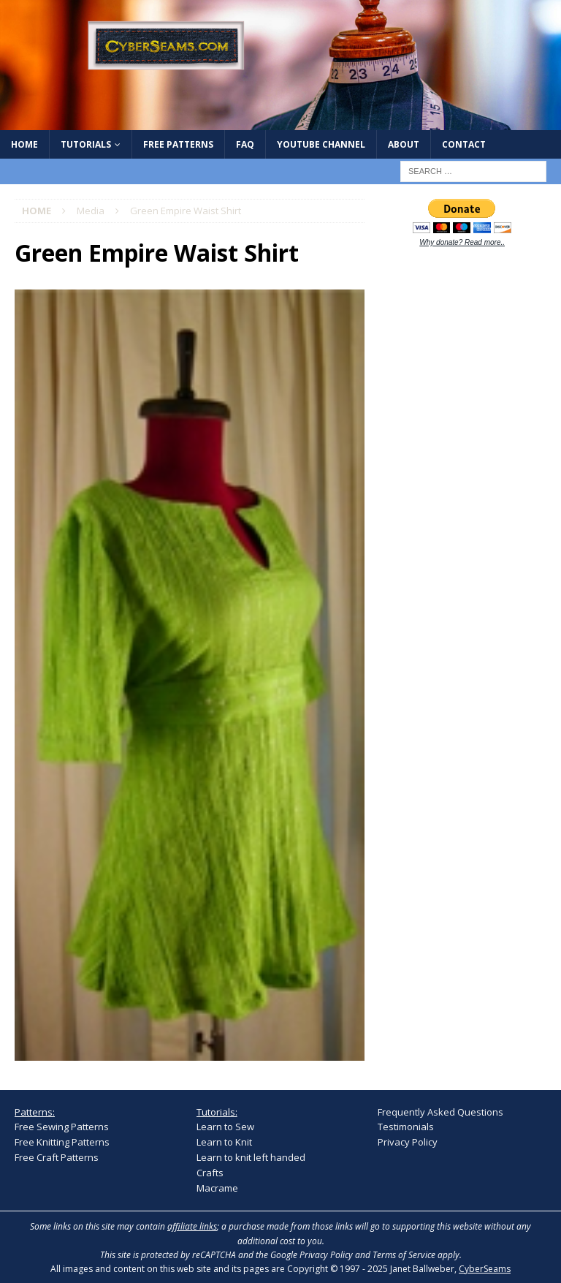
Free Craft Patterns (57, 1157)
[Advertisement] (469, 355)
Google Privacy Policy (311, 1255)
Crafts (210, 1172)
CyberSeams (485, 1269)
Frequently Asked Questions (440, 1112)
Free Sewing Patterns (62, 1126)
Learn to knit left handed (250, 1157)
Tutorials (86, 144)
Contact (464, 144)
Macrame (217, 1188)
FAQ (245, 144)
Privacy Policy (408, 1141)
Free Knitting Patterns (62, 1141)
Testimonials (406, 1126)
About (403, 144)
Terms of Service (404, 1255)
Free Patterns (178, 144)
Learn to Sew (225, 1126)
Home (24, 144)
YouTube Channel (321, 144)
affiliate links (192, 1226)
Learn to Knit (224, 1141)
